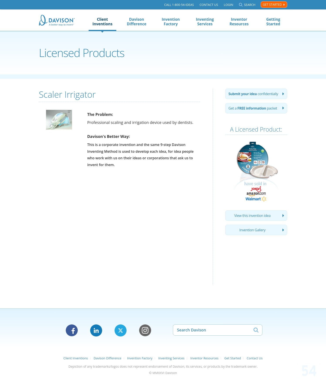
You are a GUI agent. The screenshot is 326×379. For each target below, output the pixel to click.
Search (249, 5)
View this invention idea (252, 215)
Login (228, 5)
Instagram (145, 330)
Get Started (272, 4)
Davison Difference (136, 21)
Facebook (72, 330)
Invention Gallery (252, 230)
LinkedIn (96, 330)
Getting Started (273, 21)
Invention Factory (171, 21)
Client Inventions (102, 21)
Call (179, 5)
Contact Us (208, 5)
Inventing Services (205, 21)
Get (252, 108)
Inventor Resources (239, 21)
